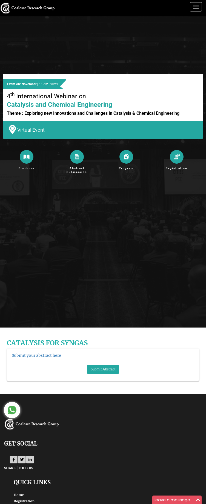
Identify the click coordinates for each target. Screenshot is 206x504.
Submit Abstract (103, 369)
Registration (24, 501)
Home (19, 495)
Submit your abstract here (36, 355)
